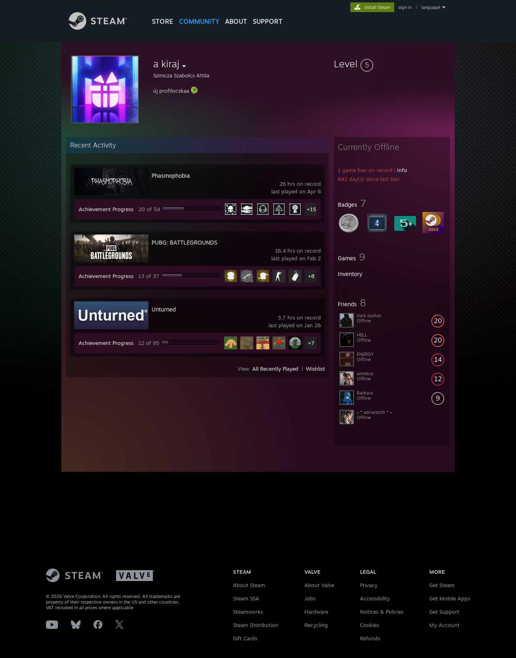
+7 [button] (311, 343)
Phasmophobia (171, 175)
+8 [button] (311, 276)
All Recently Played (275, 368)
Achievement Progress (106, 209)
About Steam (249, 585)
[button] (392, 64)
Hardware (316, 611)
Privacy (368, 585)
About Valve (319, 585)
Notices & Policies (382, 611)
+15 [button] (311, 209)
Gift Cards (245, 638)
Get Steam (442, 585)
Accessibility (375, 598)
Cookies (369, 625)
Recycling (316, 625)
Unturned (164, 309)
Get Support (444, 611)
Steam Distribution (256, 625)
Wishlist (315, 368)
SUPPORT (268, 21)
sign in (405, 7)
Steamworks (248, 611)
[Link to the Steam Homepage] (104, 27)
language (430, 7)
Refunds (370, 638)
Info (402, 170)
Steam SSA (246, 598)
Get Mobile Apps (449, 598)
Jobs (310, 598)
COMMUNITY (199, 21)
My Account (444, 625)
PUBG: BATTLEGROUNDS (184, 242)
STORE (162, 21)
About (236, 21)
